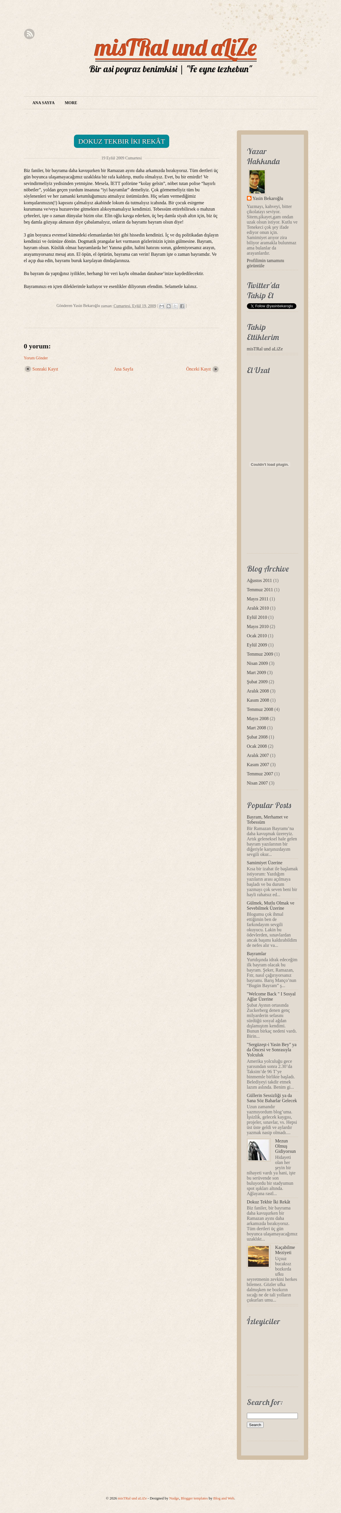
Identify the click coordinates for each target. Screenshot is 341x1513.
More (71, 103)
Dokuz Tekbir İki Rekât (121, 141)
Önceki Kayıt (198, 369)
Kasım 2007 (258, 764)
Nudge (174, 1498)
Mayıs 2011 (257, 598)
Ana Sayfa (44, 103)
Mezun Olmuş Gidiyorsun (285, 1146)
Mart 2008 (256, 727)
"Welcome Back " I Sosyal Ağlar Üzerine (271, 996)
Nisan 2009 (257, 663)
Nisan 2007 (257, 783)
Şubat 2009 (257, 681)
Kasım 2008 (258, 700)
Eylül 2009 (257, 644)
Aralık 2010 (258, 608)
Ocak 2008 (257, 746)
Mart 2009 (256, 672)
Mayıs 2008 (258, 718)
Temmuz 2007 (260, 773)
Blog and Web (223, 1498)
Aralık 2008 (258, 690)
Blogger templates (194, 1498)
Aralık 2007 (258, 755)
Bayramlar (256, 953)
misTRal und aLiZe (176, 47)
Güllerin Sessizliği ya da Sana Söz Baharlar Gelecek (272, 1098)
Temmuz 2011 (260, 589)
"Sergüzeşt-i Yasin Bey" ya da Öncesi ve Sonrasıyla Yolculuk (272, 1049)
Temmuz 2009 (260, 654)
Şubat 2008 (257, 736)
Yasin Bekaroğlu (268, 198)
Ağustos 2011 (259, 580)
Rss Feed (29, 34)
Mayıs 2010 (258, 626)
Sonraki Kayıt (45, 369)
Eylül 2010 (257, 617)
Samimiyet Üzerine (265, 862)
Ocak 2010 (257, 635)
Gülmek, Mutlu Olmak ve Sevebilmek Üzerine (270, 905)
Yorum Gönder (36, 358)
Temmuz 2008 (260, 709)
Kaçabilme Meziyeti (285, 1250)
